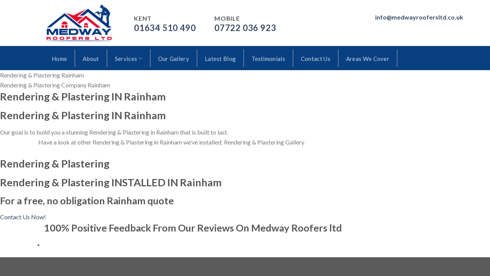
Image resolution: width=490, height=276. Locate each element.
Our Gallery (173, 58)
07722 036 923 (245, 28)
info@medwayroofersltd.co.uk (419, 17)
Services (128, 58)
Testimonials (268, 58)
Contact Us (315, 58)
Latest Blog (220, 58)
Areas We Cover (367, 58)
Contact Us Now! (23, 216)
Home (59, 58)
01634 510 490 (165, 28)
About (91, 58)
